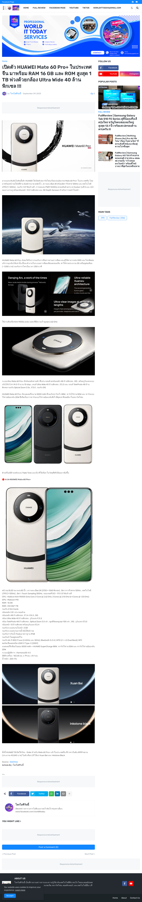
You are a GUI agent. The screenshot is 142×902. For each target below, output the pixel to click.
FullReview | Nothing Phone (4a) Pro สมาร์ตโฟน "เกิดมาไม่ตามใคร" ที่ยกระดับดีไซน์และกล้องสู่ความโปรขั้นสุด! (127, 141)
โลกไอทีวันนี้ (22, 804)
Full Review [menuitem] (39, 8)
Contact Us (135, 898)
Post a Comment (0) (48, 847)
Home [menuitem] (26, 8)
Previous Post (9, 854)
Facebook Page (8, 2)
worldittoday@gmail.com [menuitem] (107, 8)
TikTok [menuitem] (86, 8)
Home (4, 61)
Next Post (89, 854)
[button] (132, 7)
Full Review (117, 218)
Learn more (20, 890)
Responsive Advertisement (48, 108)
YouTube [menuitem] (74, 8)
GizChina (14, 762)
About (124, 898)
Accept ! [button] (10, 895)
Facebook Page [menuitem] (57, 8)
